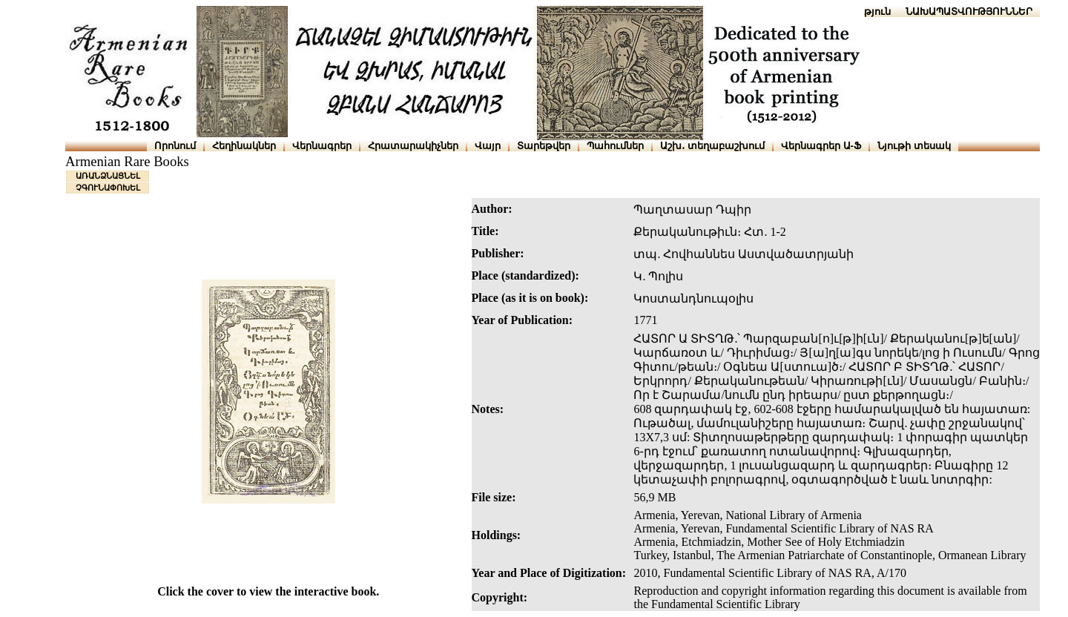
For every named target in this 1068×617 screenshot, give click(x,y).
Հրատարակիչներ (413, 145)
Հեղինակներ (244, 145)
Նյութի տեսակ (914, 145)
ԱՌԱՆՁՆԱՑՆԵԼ (108, 175)
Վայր (488, 145)
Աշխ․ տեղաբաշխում (712, 145)
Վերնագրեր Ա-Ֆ (821, 145)
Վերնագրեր (322, 145)
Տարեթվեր (543, 145)
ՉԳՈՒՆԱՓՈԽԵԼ (108, 187)
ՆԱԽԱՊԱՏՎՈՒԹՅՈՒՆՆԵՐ (969, 11)
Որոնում (175, 145)
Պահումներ (615, 145)
